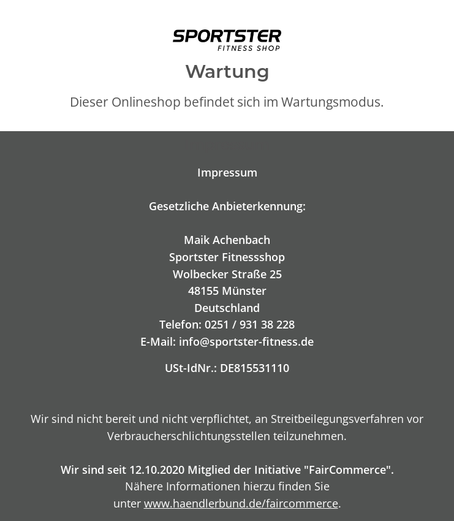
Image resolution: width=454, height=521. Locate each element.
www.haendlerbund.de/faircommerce (241, 503)
